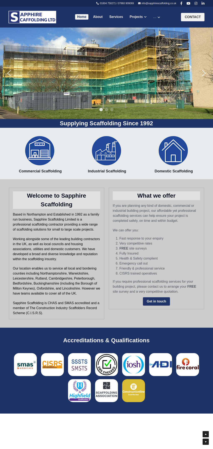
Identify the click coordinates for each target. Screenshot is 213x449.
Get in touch (156, 303)
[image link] (32, 17)
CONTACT (193, 17)
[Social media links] (181, 3)
